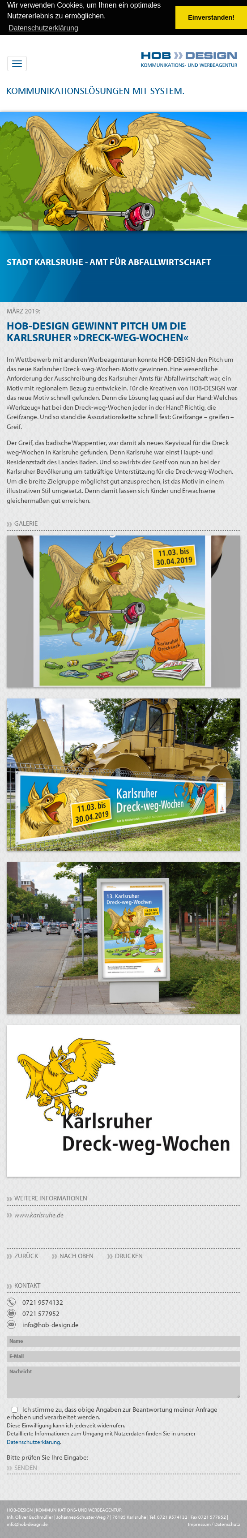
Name (16, 1340)
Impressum (199, 1524)
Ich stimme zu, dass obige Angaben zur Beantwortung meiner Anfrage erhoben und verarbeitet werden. (112, 1424)
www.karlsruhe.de (39, 1214)
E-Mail (16, 1355)
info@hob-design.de (50, 1324)
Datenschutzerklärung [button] (43, 28)
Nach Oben (77, 1255)
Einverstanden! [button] (211, 17)
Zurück (26, 1255)
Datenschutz (227, 1524)
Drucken (129, 1255)
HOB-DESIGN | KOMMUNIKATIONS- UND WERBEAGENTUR (64, 1509)
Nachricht (20, 1370)
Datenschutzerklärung (33, 1440)
